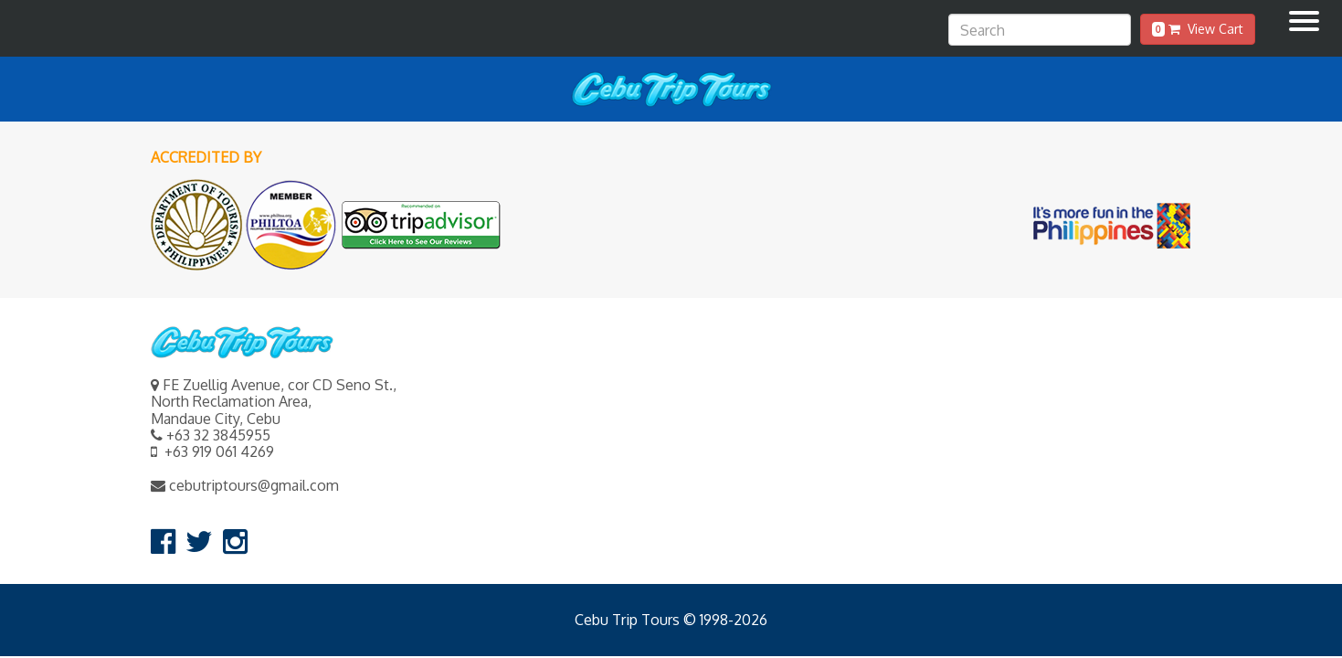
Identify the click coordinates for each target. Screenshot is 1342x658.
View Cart (1197, 29)
